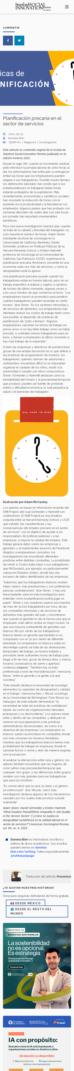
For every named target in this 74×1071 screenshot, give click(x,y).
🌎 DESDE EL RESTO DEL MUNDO (31, 911)
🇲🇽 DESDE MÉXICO (25, 903)
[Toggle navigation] (67, 7)
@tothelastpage (22, 855)
